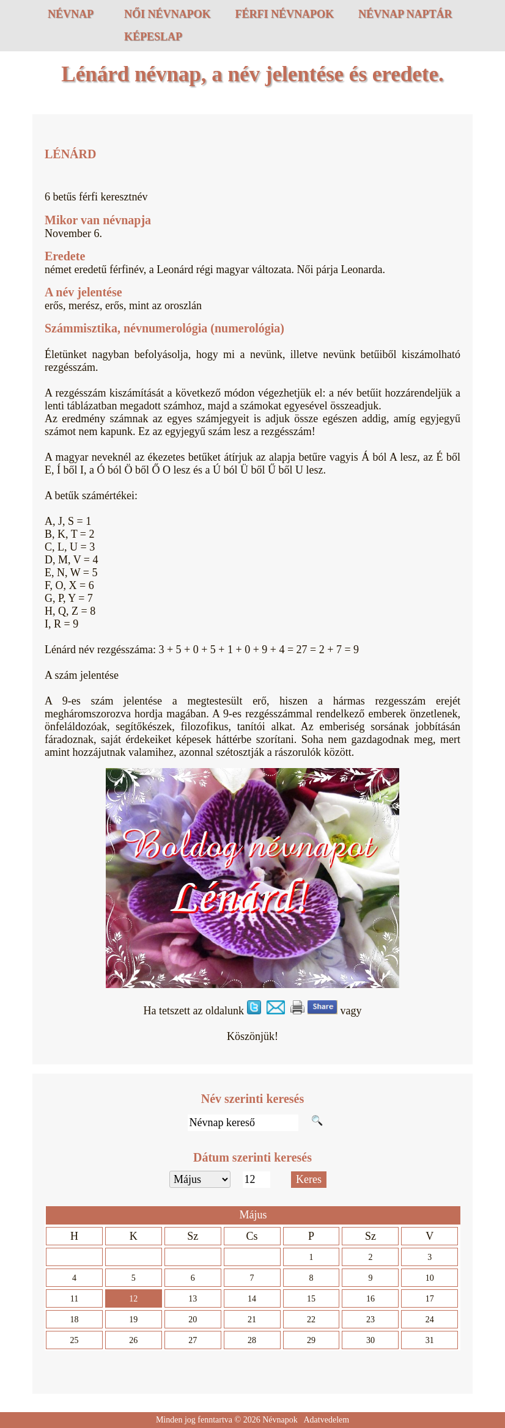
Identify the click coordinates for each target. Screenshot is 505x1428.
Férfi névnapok (284, 14)
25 (74, 1340)
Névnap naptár (405, 14)
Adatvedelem (326, 1419)
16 (370, 1298)
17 (430, 1298)
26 (133, 1340)
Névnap (71, 14)
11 (74, 1298)
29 (311, 1340)
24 (430, 1319)
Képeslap (153, 37)
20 (192, 1319)
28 (252, 1340)
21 (252, 1319)
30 (370, 1340)
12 (133, 1298)
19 (133, 1319)
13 (192, 1298)
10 (430, 1278)
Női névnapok (167, 14)
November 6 (72, 233)
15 (311, 1298)
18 (74, 1319)
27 (192, 1340)
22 (311, 1319)
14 (252, 1298)
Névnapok (280, 1419)
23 (370, 1319)
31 (430, 1340)
